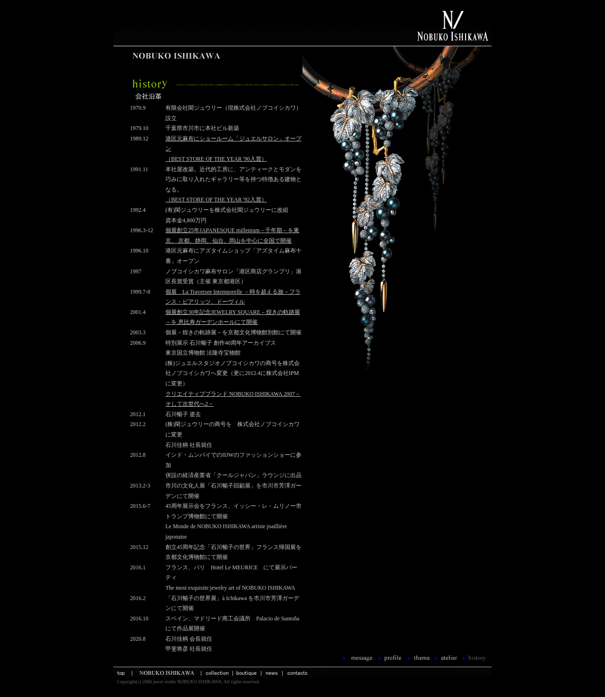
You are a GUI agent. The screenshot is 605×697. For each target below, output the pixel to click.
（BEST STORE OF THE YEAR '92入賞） (216, 199)
